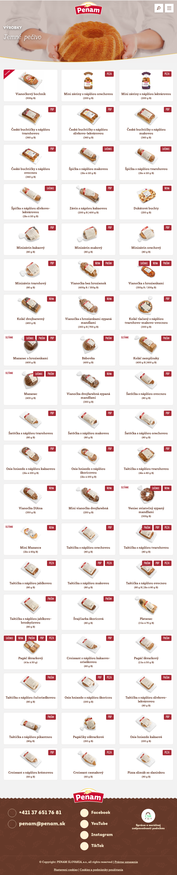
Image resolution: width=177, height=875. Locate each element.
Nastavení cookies (66, 870)
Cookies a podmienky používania (101, 870)
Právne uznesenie (126, 862)
